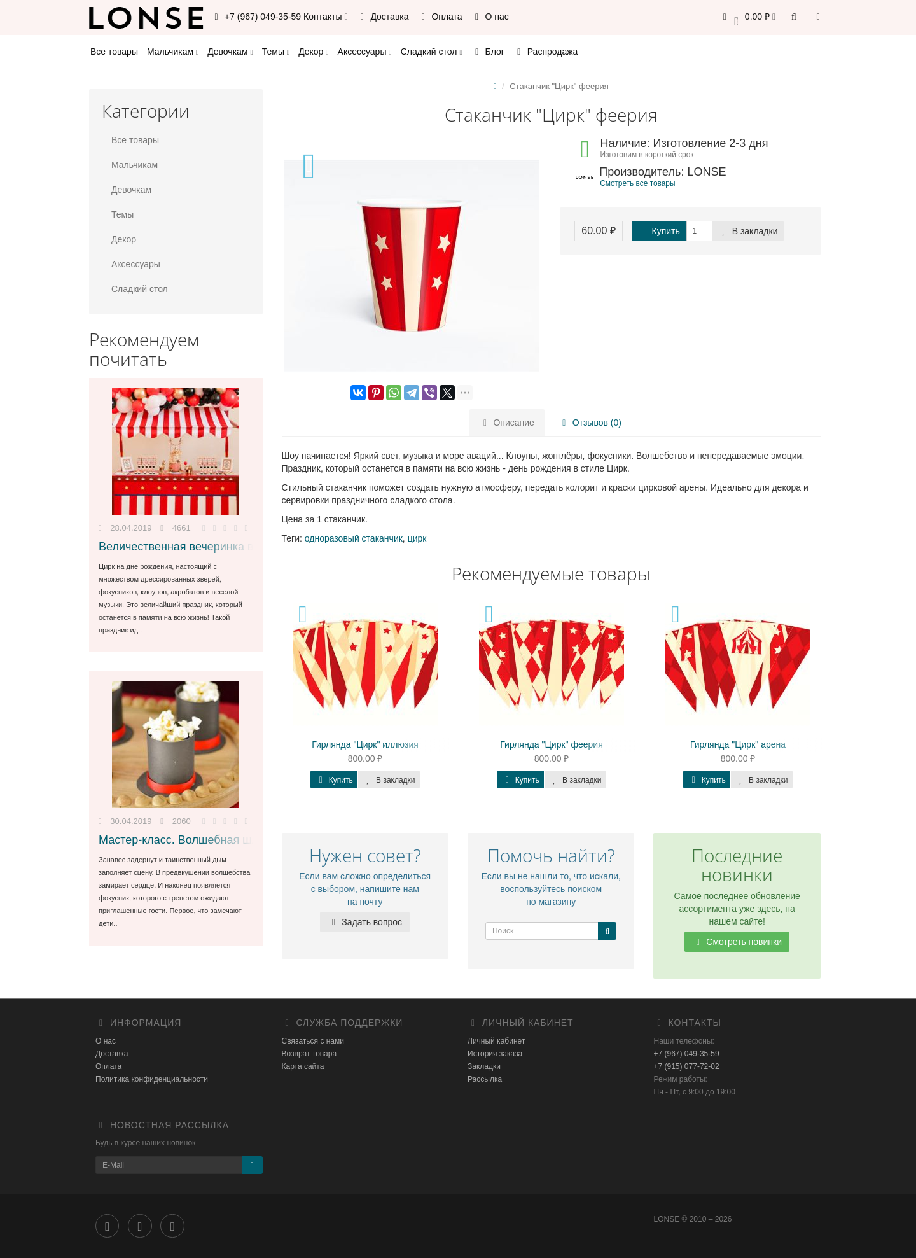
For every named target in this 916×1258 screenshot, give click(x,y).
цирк (417, 538)
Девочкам (230, 51)
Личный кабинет (496, 1041)
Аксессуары (365, 51)
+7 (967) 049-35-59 (686, 1053)
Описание (507, 422)
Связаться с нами (313, 1041)
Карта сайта (303, 1066)
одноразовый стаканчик (354, 538)
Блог (487, 51)
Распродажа (545, 51)
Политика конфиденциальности (151, 1079)
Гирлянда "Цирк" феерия (551, 744)
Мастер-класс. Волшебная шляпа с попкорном (223, 840)
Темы (275, 51)
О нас (490, 16)
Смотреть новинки (737, 942)
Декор (313, 51)
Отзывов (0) (590, 422)
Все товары (114, 51)
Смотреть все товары (637, 183)
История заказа (495, 1053)
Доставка (383, 16)
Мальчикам (172, 51)
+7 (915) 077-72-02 (686, 1066)
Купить (659, 231)
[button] (747, 17)
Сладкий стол (431, 51)
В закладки (748, 231)
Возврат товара (309, 1053)
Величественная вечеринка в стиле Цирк (208, 546)
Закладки (484, 1066)
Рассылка (485, 1079)
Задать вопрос (365, 922)
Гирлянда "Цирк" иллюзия (365, 744)
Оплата (440, 16)
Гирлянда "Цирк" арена (738, 744)
